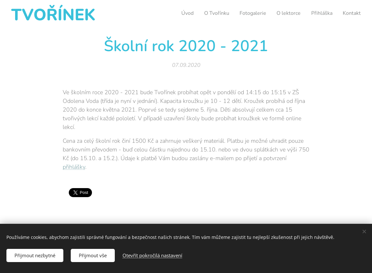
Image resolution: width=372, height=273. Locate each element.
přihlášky (73, 167)
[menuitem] (177, 13)
